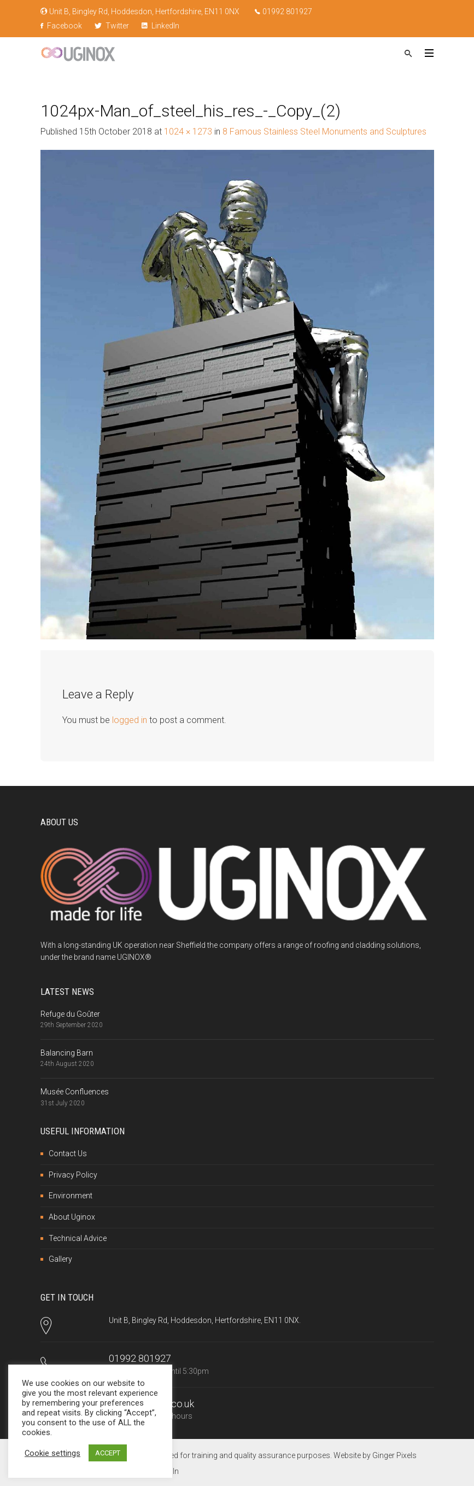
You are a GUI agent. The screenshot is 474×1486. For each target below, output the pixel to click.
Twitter (112, 25)
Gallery (60, 1259)
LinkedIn (160, 25)
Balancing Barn (66, 1052)
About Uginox (72, 1217)
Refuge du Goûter (70, 1014)
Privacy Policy (73, 1174)
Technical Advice (78, 1238)
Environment (70, 1195)
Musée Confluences (74, 1091)
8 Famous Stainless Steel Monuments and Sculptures (324, 131)
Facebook (61, 25)
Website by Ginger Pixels (375, 1455)
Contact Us (68, 1153)
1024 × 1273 (188, 131)
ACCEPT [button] (107, 1453)
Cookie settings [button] (52, 1453)
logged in (129, 720)
